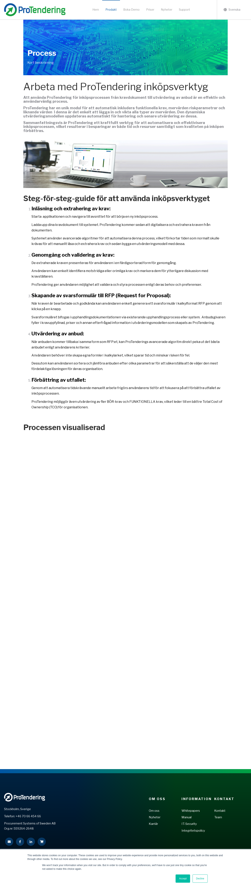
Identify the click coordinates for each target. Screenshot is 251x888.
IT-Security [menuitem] (189, 824)
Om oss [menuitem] (154, 811)
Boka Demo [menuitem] (131, 9)
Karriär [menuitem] (153, 824)
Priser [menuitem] (150, 9)
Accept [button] (183, 878)
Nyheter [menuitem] (166, 9)
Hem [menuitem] (95, 9)
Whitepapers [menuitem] (191, 811)
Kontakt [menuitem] (224, 799)
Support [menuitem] (184, 9)
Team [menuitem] (218, 817)
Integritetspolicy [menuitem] (193, 830)
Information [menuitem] (196, 799)
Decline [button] (200, 878)
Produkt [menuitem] (111, 9)
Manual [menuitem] (187, 817)
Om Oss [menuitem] (157, 799)
